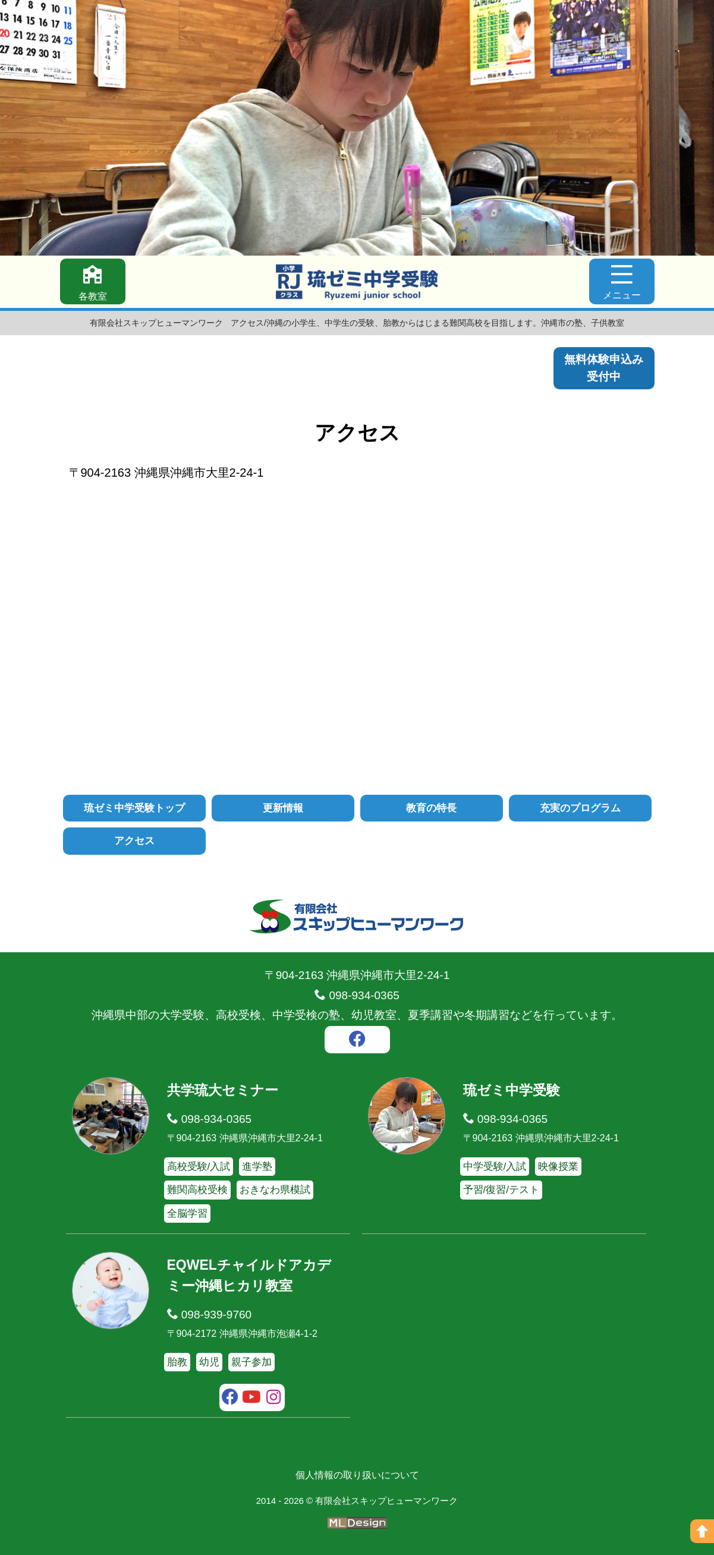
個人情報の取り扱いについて (357, 1475)
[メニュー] (622, 281)
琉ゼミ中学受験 (511, 1090)
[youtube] (252, 1398)
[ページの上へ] (702, 1531)
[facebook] (357, 1040)
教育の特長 (431, 808)
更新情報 (283, 808)
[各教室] (92, 281)
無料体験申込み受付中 (603, 368)
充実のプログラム (580, 808)
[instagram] (274, 1398)
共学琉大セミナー (222, 1090)
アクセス (134, 840)
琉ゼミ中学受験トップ (134, 808)
